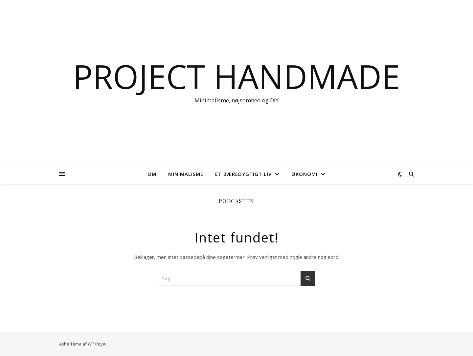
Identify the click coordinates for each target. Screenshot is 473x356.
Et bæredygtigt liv (243, 174)
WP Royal (97, 344)
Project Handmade (236, 76)
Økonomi (304, 174)
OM (151, 174)
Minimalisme (185, 174)
